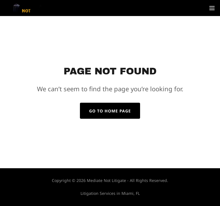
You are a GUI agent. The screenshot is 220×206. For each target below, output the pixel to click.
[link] (32, 8)
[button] (212, 8)
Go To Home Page (110, 111)
